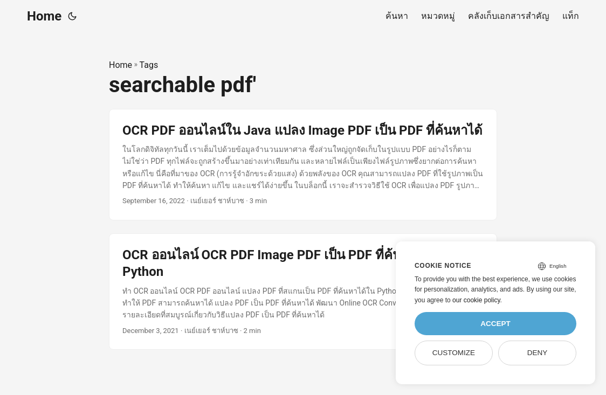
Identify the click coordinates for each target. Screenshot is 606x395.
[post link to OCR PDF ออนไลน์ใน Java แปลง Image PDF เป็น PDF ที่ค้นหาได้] (303, 164)
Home (44, 16)
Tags (149, 65)
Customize (453, 353)
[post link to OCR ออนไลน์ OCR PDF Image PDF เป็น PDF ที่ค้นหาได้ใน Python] (303, 291)
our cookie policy (476, 300)
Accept (495, 324)
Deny (537, 353)
